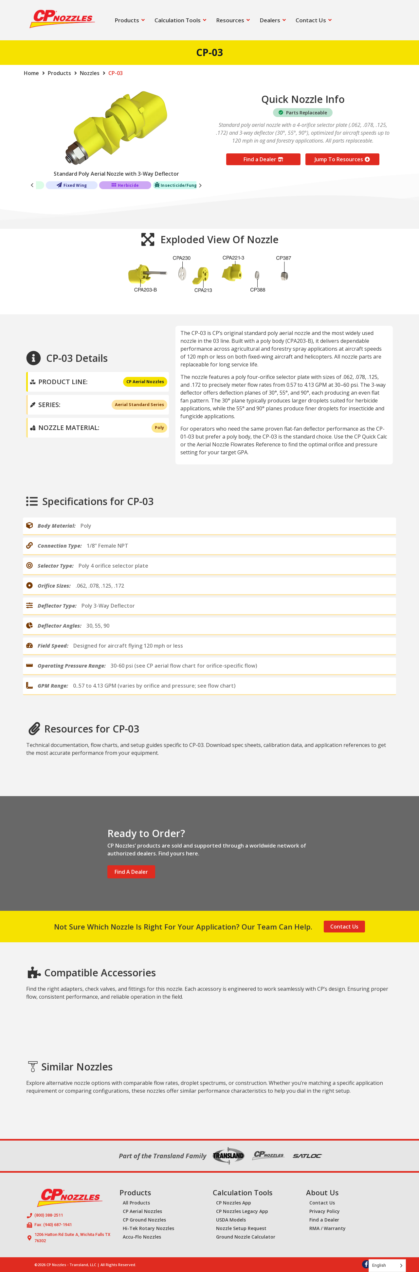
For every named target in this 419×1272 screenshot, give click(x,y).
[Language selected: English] (387, 1265)
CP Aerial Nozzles (145, 381)
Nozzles (90, 73)
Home (31, 73)
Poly (159, 427)
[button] (200, 185)
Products (59, 73)
